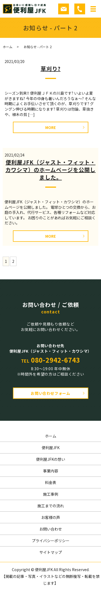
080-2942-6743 (55, 360)
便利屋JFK (51, 447)
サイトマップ (50, 552)
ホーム (7, 46)
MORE (50, 127)
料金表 (50, 482)
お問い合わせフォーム (50, 393)
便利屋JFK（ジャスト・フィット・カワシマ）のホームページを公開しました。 (50, 169)
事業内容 (50, 471)
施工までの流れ (50, 505)
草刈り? (51, 68)
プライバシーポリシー (50, 540)
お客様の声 (50, 517)
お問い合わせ (50, 529)
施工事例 (50, 494)
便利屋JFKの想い (50, 459)
